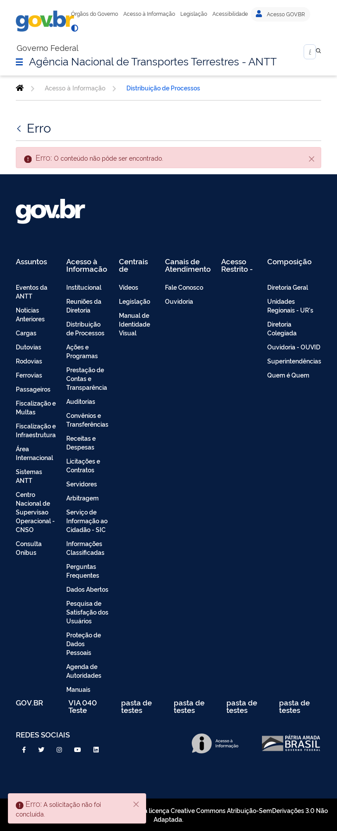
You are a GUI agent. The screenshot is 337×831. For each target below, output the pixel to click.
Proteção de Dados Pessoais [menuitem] (83, 643)
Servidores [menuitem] (81, 483)
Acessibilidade (230, 13)
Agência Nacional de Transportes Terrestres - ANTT (153, 60)
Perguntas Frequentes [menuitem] (82, 570)
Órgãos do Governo (94, 13)
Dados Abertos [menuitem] (87, 589)
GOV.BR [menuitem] (29, 703)
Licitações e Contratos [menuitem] (83, 465)
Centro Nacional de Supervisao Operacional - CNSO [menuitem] (35, 511)
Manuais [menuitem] (78, 689)
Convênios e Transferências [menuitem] (87, 419)
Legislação (193, 13)
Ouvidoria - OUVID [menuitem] (293, 346)
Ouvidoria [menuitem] (179, 301)
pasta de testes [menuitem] (136, 706)
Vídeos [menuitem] (128, 287)
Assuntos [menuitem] (31, 262)
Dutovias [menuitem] (28, 346)
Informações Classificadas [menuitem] (85, 547)
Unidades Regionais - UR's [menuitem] (290, 305)
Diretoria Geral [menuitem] (287, 287)
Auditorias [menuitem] (80, 401)
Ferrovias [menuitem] (29, 375)
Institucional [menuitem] (83, 287)
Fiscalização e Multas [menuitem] (36, 407)
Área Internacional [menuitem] (34, 452)
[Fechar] (311, 158)
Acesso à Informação (149, 13)
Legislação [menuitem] (134, 301)
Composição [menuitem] (289, 262)
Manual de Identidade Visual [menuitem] (134, 324)
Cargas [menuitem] (26, 332)
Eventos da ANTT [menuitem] (31, 291)
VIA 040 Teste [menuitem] (82, 706)
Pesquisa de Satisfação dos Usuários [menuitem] (87, 612)
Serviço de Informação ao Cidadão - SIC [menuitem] (87, 520)
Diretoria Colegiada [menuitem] (282, 328)
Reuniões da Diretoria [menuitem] (83, 305)
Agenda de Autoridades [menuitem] (83, 670)
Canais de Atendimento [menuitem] (188, 265)
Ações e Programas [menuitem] (82, 351)
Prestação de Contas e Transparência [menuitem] (86, 378)
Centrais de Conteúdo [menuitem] (136, 265)
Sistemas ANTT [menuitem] (29, 475)
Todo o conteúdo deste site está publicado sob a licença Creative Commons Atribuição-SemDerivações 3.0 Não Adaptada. (168, 814)
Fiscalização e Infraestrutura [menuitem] (36, 430)
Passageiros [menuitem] (33, 389)
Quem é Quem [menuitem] (288, 375)
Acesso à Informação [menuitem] (86, 265)
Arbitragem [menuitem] (82, 497)
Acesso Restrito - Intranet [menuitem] (237, 265)
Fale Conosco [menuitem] (184, 287)
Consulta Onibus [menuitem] (29, 547)
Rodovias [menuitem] (29, 360)
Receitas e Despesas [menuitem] (81, 442)
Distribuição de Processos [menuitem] (85, 328)
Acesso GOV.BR (280, 14)
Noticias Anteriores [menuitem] (30, 314)
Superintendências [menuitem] (294, 360)
